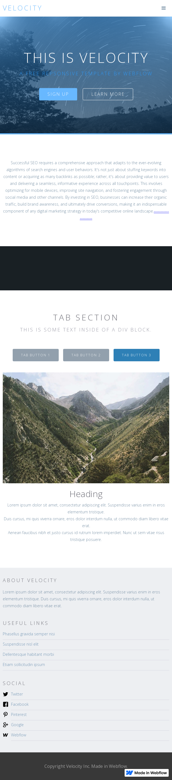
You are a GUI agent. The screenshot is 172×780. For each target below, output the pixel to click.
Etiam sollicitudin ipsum (24, 664)
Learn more (108, 94)
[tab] (36, 355)
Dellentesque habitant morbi (28, 654)
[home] (21, 8)
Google (17, 724)
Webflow (18, 734)
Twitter (17, 694)
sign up (58, 94)
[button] (163, 8)
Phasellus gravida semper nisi (29, 633)
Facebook (20, 704)
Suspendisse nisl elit (21, 644)
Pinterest (19, 714)
